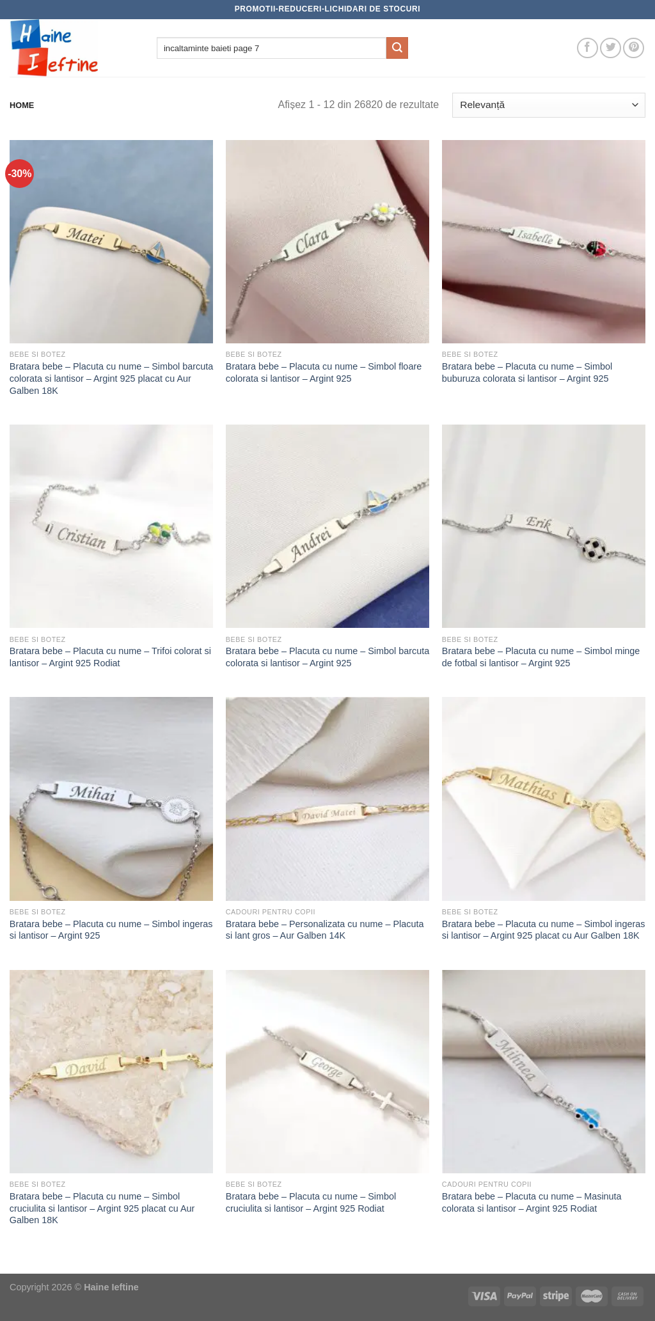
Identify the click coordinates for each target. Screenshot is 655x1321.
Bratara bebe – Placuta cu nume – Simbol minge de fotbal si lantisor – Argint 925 (541, 657)
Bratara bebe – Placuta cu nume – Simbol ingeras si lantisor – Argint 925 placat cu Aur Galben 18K (543, 930)
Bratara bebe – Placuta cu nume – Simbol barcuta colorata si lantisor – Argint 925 (327, 657)
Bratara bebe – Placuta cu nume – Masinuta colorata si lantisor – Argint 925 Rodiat (532, 1202)
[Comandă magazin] (548, 105)
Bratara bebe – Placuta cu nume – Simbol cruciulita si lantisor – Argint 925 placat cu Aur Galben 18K (102, 1208)
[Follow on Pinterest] (633, 48)
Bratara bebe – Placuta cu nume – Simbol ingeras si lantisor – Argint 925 (111, 930)
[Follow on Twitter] (610, 48)
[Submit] (397, 48)
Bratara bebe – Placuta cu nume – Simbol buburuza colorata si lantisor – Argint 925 (527, 372)
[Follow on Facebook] (587, 48)
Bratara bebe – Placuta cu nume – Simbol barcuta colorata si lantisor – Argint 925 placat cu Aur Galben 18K (111, 378)
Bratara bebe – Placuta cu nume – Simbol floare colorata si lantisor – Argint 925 (324, 372)
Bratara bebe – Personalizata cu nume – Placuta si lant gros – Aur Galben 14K (325, 930)
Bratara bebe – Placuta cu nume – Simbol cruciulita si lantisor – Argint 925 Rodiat (311, 1202)
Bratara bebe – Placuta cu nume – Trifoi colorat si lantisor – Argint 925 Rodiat (110, 657)
